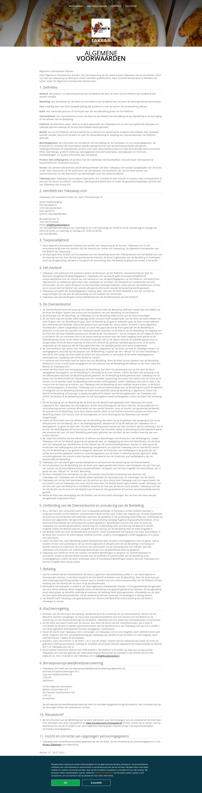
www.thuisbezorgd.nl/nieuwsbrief (104, 722)
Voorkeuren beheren (104, 773)
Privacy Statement (52, 744)
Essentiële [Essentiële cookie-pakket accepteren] (96, 782)
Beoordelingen (97, 6)
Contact (115, 6)
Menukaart (76, 6)
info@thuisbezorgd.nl (58, 224)
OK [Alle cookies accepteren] (65, 782)
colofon (131, 6)
